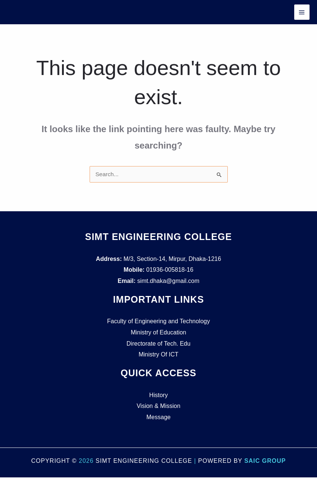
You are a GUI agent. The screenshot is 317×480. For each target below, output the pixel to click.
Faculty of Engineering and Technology (158, 324)
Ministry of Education (158, 335)
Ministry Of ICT (158, 357)
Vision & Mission (158, 408)
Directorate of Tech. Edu (158, 346)
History (158, 397)
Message (158, 420)
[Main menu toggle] (302, 13)
